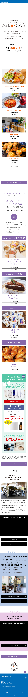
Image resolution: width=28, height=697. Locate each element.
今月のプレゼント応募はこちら (14, 656)
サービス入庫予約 (21, 692)
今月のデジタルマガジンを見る (14, 596)
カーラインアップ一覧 (14, 544)
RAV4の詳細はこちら (14, 539)
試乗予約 (6, 692)
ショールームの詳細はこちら (14, 463)
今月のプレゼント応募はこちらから (14, 182)
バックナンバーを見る (14, 645)
